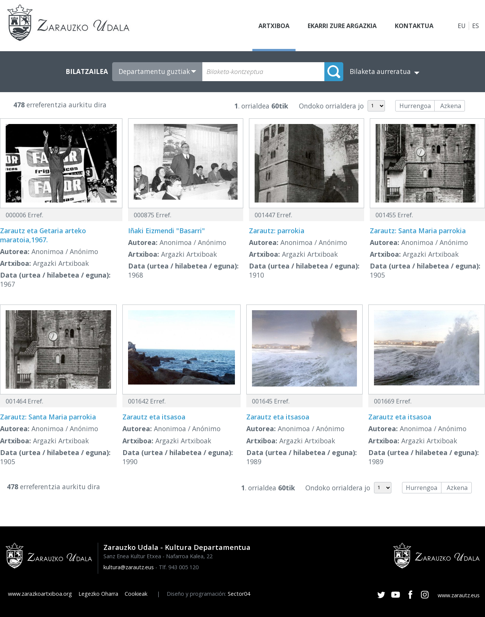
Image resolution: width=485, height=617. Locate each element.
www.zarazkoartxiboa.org (40, 593)
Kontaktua (414, 26)
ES (475, 26)
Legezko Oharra (98, 593)
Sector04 (239, 593)
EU (462, 26)
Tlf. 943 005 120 (179, 567)
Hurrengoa (415, 106)
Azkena (450, 106)
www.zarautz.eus (459, 595)
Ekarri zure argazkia (342, 26)
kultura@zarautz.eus (128, 567)
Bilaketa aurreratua (380, 71)
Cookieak (136, 593)
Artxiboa (273, 26)
